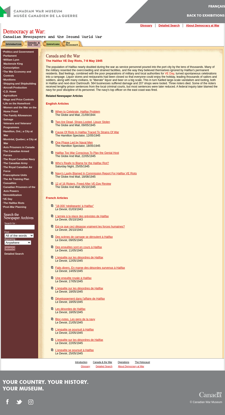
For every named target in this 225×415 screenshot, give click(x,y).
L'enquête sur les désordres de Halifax (79, 257)
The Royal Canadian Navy (19, 159)
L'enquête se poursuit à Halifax (74, 329)
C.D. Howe (10, 91)
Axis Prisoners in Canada (19, 147)
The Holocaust (142, 362)
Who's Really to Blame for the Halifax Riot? (82, 163)
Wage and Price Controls (19, 99)
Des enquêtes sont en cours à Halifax (78, 247)
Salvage (8, 119)
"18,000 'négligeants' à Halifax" (74, 206)
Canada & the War (102, 362)
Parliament (10, 55)
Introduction (81, 362)
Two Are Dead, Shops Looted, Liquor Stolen (82, 122)
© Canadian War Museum (206, 402)
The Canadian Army (16, 163)
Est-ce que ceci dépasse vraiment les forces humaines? (90, 226)
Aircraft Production (15, 87)
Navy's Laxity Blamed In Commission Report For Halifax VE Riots (96, 173)
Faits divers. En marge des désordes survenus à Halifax (90, 267)
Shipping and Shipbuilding (20, 83)
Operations (123, 362)
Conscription (11, 67)
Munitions (10, 79)
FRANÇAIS (216, 6)
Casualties (10, 183)
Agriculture (10, 95)
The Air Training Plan (16, 179)
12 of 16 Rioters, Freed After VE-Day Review (83, 183)
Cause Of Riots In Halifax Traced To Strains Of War (87, 132)
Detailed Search (169, 25)
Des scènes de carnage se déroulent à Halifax (84, 237)
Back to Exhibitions (206, 15)
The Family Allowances (18, 115)
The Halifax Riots (14, 203)
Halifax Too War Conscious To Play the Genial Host (87, 152)
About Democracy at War (202, 25)
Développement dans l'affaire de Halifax (80, 298)
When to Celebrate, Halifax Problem (77, 111)
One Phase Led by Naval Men (74, 142)
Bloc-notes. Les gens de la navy (75, 319)
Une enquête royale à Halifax (73, 278)
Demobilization (13, 195)
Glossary (146, 25)
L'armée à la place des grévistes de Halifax (82, 216)
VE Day (169, 73)
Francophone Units (15, 175)
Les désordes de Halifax (70, 309)
